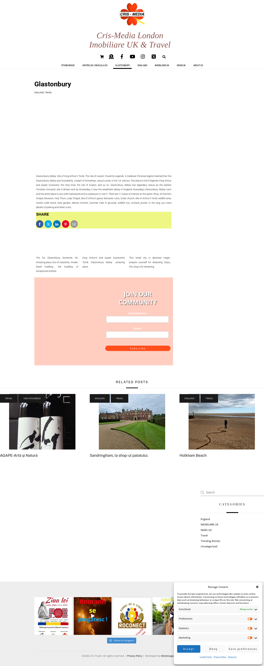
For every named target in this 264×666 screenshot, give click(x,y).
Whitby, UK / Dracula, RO (94, 65)
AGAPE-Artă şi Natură (19, 455)
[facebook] (122, 56)
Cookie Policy (206, 656)
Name (137, 328)
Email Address (137, 313)
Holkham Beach (193, 455)
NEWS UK (181, 65)
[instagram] (143, 56)
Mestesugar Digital (171, 655)
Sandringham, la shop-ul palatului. (119, 455)
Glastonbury (122, 65)
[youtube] (133, 56)
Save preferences (243, 649)
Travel (48, 92)
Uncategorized (32, 398)
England (142, 65)
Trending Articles (210, 541)
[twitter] (154, 56)
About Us (232, 656)
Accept (188, 649)
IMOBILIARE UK (162, 65)
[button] (257, 587)
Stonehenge (68, 65)
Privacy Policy (220, 656)
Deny (213, 649)
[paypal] (112, 56)
